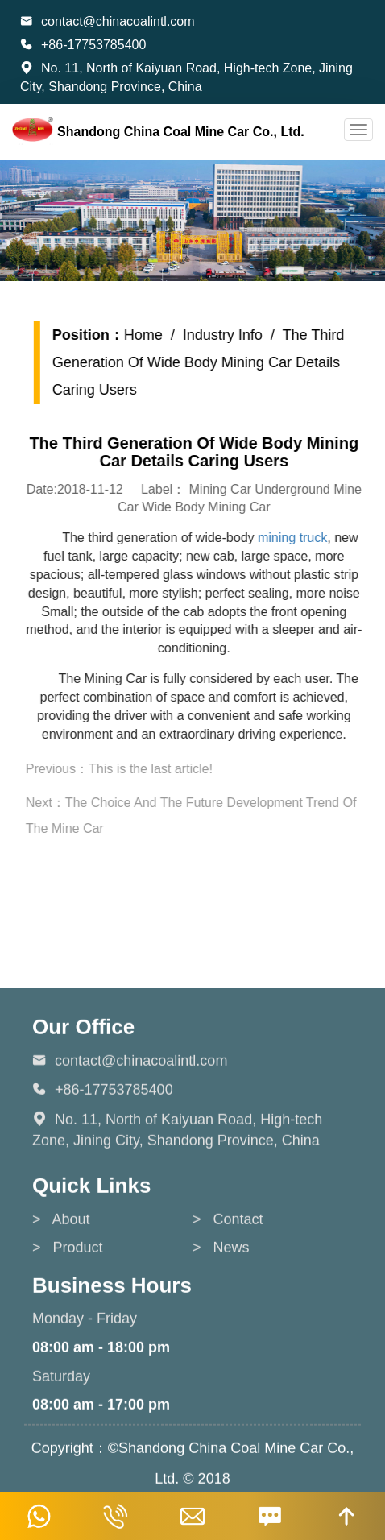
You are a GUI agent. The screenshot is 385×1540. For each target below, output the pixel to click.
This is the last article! (161, 769)
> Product (67, 1369)
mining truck (302, 537)
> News (221, 1369)
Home (154, 335)
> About (61, 1341)
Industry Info (233, 335)
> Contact (227, 1341)
